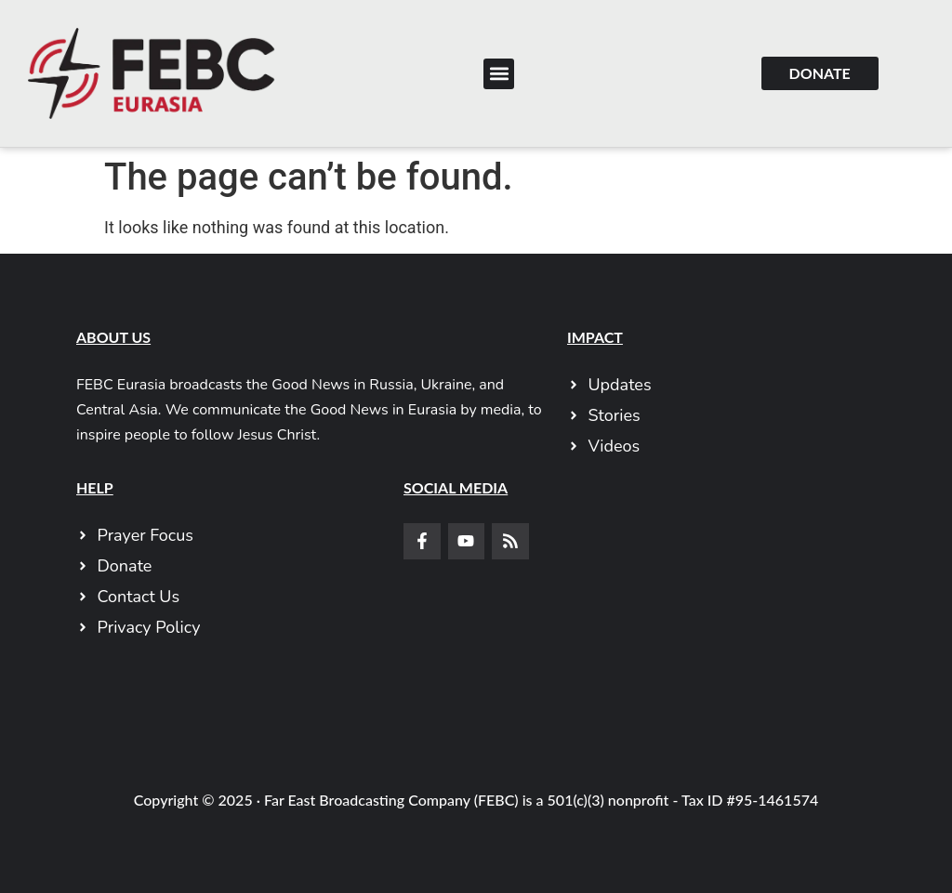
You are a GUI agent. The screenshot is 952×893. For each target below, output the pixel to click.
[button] (498, 74)
